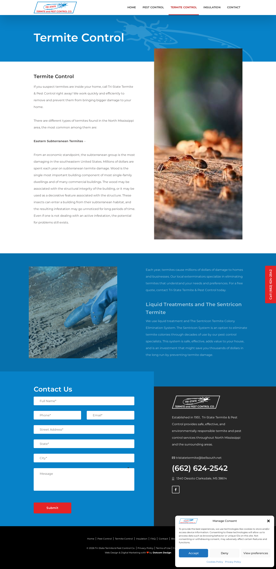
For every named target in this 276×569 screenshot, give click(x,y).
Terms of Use (163, 548)
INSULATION (211, 7)
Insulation (141, 538)
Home (131, 7)
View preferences (255, 553)
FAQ (153, 538)
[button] (268, 521)
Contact (233, 7)
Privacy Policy (233, 561)
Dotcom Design (162, 552)
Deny (224, 553)
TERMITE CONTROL (184, 7)
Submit (52, 508)
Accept (194, 553)
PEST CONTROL (153, 7)
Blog (173, 538)
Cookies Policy (215, 561)
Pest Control (104, 538)
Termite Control (124, 538)
